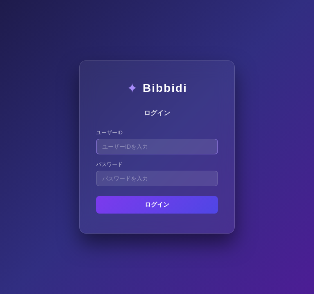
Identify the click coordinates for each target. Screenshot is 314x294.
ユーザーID (109, 132)
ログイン (157, 204)
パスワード (109, 164)
